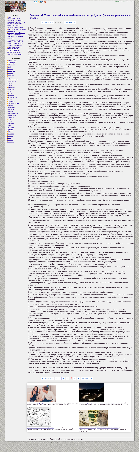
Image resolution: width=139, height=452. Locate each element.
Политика (10, 111)
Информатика (11, 81)
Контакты (125, 1)
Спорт (9, 125)
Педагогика (10, 109)
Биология (10, 69)
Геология (10, 77)
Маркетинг (10, 93)
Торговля (10, 130)
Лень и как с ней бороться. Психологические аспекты (15, 44)
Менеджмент (11, 101)
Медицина (10, 99)
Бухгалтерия (11, 71)
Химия (9, 138)
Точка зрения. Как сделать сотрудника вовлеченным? (15, 40)
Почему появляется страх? (15, 27)
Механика (10, 105)
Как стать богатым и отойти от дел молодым (16, 30)
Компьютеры (11, 87)
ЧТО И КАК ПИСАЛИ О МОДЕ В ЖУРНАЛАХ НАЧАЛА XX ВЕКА (98, 428)
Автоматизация (12, 60)
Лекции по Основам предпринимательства (14, 51)
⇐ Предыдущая (47, 22)
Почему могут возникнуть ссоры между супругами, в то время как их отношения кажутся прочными (16, 23)
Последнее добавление (14, 54)
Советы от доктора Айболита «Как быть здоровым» (16, 33)
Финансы (10, 136)
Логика (9, 91)
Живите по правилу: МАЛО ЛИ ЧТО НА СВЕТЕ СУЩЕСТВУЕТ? (99, 403)
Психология (10, 117)
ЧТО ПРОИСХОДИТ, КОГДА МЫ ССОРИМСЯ (41, 403)
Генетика (10, 73)
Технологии (10, 127)
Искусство (10, 83)
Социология (10, 123)
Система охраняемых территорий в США (40, 428)
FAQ (132, 1)
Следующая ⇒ (70, 22)
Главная (117, 1)
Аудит (9, 67)
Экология (10, 140)
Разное (9, 119)
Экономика (10, 142)
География (10, 75)
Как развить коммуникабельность (13, 17)
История (9, 85)
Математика (10, 95)
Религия (9, 121)
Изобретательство (12, 79)
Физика (9, 132)
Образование (11, 107)
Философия (10, 134)
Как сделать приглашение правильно (15, 37)
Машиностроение (12, 97)
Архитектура (11, 63)
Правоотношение (12, 113)
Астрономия (11, 65)
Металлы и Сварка (13, 103)
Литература (10, 89)
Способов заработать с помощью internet (14, 48)
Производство (11, 115)
